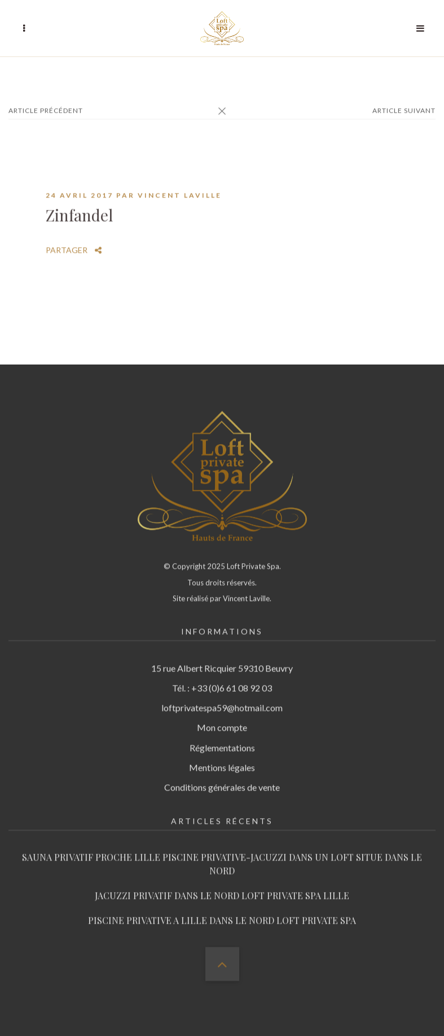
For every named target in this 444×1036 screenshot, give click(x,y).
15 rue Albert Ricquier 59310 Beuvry (222, 657)
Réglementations (222, 736)
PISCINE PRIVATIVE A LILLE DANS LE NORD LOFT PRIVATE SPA (222, 909)
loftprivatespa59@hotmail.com (222, 696)
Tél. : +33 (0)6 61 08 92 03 (222, 676)
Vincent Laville (180, 184)
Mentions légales (222, 756)
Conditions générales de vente (222, 776)
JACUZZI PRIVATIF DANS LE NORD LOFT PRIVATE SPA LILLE (222, 884)
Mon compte (222, 716)
